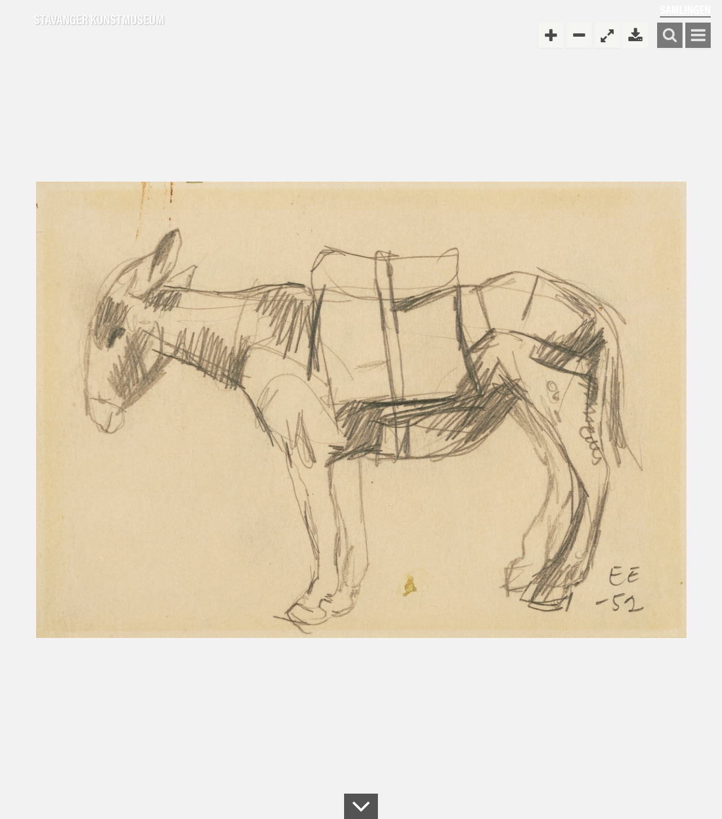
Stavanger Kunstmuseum (99, 19)
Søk (670, 36)
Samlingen (685, 9)
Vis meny (698, 36)
